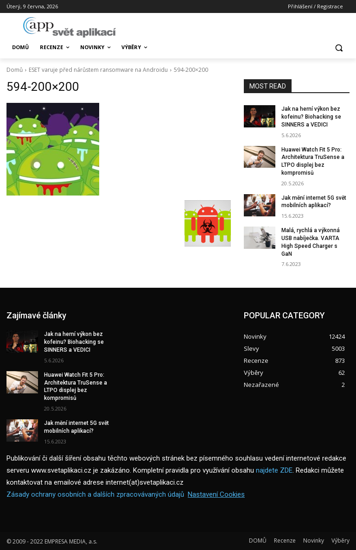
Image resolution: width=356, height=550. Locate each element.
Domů (14, 70)
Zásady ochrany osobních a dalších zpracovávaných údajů (95, 494)
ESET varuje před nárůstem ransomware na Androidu (98, 70)
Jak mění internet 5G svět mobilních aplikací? (313, 202)
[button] (339, 47)
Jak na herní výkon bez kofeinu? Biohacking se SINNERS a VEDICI (311, 117)
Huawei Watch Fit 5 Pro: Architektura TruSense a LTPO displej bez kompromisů (75, 386)
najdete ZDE (274, 470)
